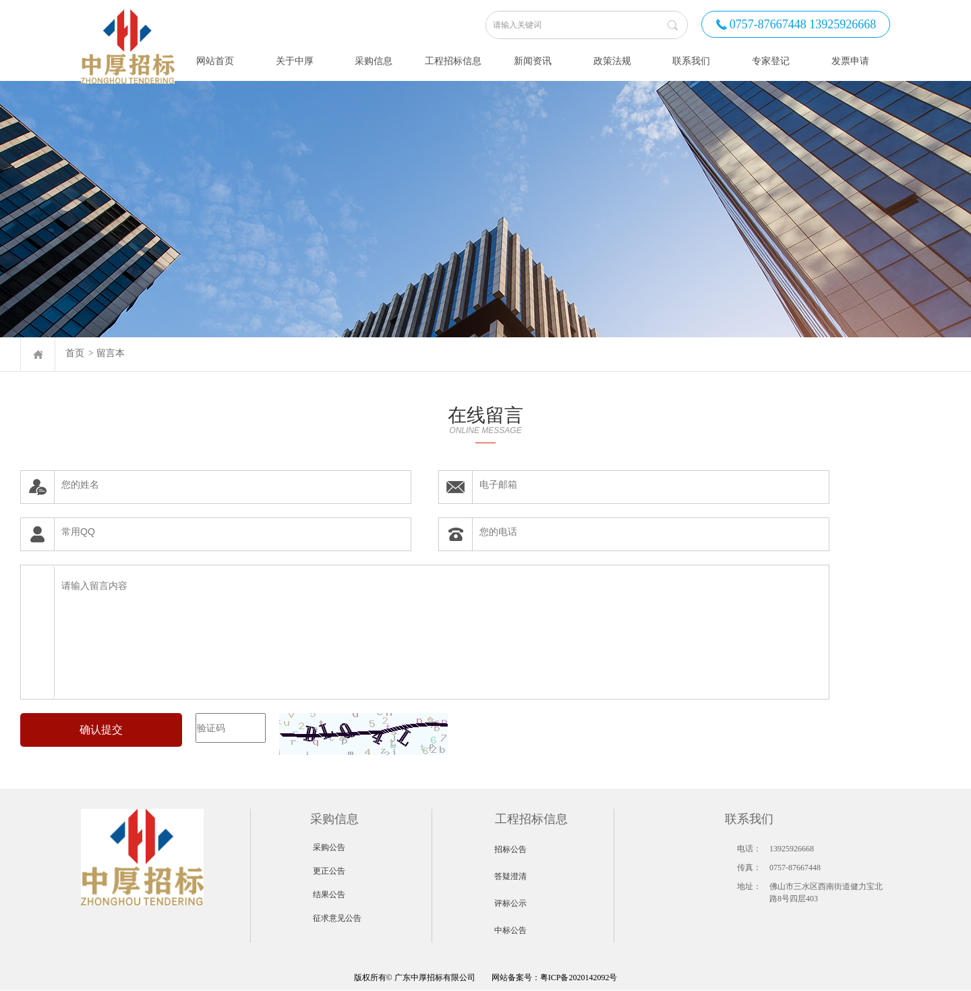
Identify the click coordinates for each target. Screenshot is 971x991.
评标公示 (510, 903)
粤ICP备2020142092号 (579, 977)
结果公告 (329, 894)
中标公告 (510, 930)
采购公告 (329, 847)
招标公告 (510, 849)
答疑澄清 (510, 876)
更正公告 (329, 871)
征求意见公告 (337, 918)
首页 (74, 353)
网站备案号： (447, 977)
